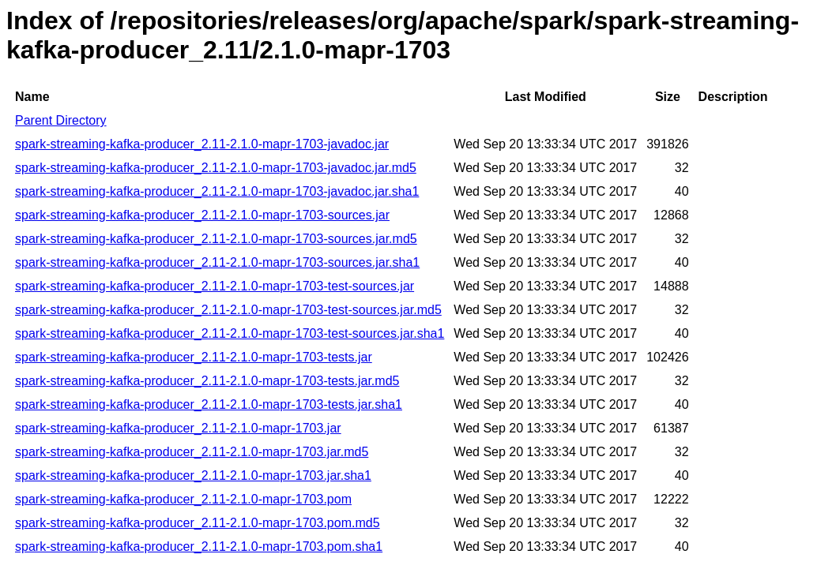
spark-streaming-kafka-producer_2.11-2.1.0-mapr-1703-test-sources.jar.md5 (228, 309)
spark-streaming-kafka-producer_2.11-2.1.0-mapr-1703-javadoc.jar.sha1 (217, 191)
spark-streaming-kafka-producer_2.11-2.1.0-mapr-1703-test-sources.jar (214, 286)
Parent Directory (61, 120)
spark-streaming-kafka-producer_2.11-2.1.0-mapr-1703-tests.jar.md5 (207, 380)
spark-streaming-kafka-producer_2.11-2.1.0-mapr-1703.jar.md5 (191, 452)
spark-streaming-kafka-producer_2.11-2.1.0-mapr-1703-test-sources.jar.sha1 (229, 333)
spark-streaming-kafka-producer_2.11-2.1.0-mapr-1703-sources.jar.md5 (216, 238)
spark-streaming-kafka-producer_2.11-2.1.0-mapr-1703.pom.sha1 (198, 546)
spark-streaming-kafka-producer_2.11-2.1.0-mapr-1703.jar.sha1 (193, 475)
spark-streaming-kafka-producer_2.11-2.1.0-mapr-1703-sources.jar (202, 215)
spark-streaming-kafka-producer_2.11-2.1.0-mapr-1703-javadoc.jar (202, 144)
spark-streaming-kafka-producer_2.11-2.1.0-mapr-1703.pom (183, 499)
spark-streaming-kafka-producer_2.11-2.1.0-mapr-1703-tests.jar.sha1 (208, 404)
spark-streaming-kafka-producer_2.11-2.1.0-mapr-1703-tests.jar (193, 357)
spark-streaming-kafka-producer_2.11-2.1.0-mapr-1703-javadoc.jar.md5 (215, 167)
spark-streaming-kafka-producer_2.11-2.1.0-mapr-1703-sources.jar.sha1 (217, 262)
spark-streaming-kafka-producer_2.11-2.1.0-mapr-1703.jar (178, 428)
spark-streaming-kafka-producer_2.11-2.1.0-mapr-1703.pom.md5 (197, 523)
